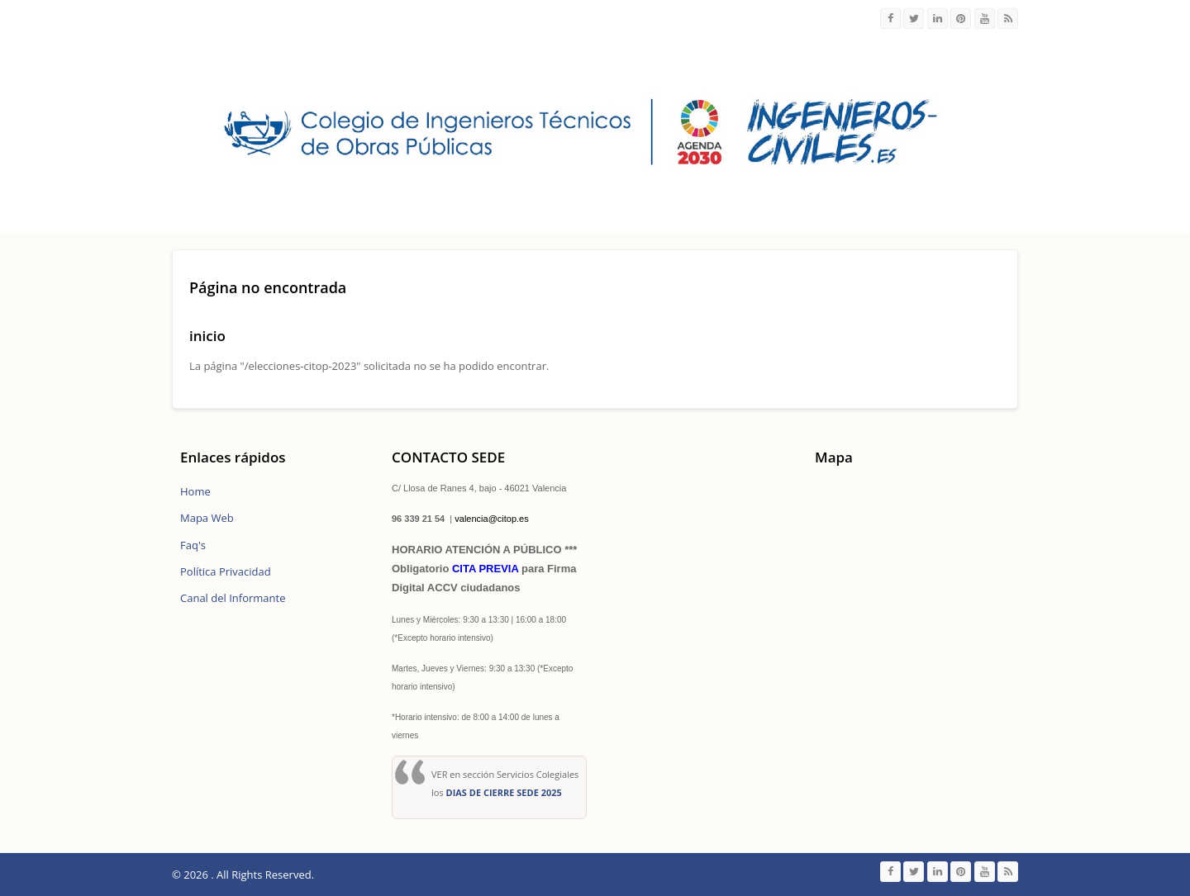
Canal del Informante (232, 597)
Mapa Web (207, 517)
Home (195, 491)
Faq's (193, 545)
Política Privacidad (225, 571)
